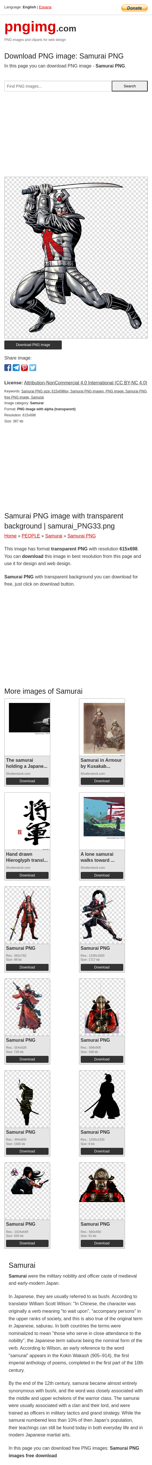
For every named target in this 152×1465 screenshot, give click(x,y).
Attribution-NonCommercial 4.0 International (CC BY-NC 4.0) (85, 382)
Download (27, 781)
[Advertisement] (76, 136)
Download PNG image (33, 345)
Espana (45, 7)
